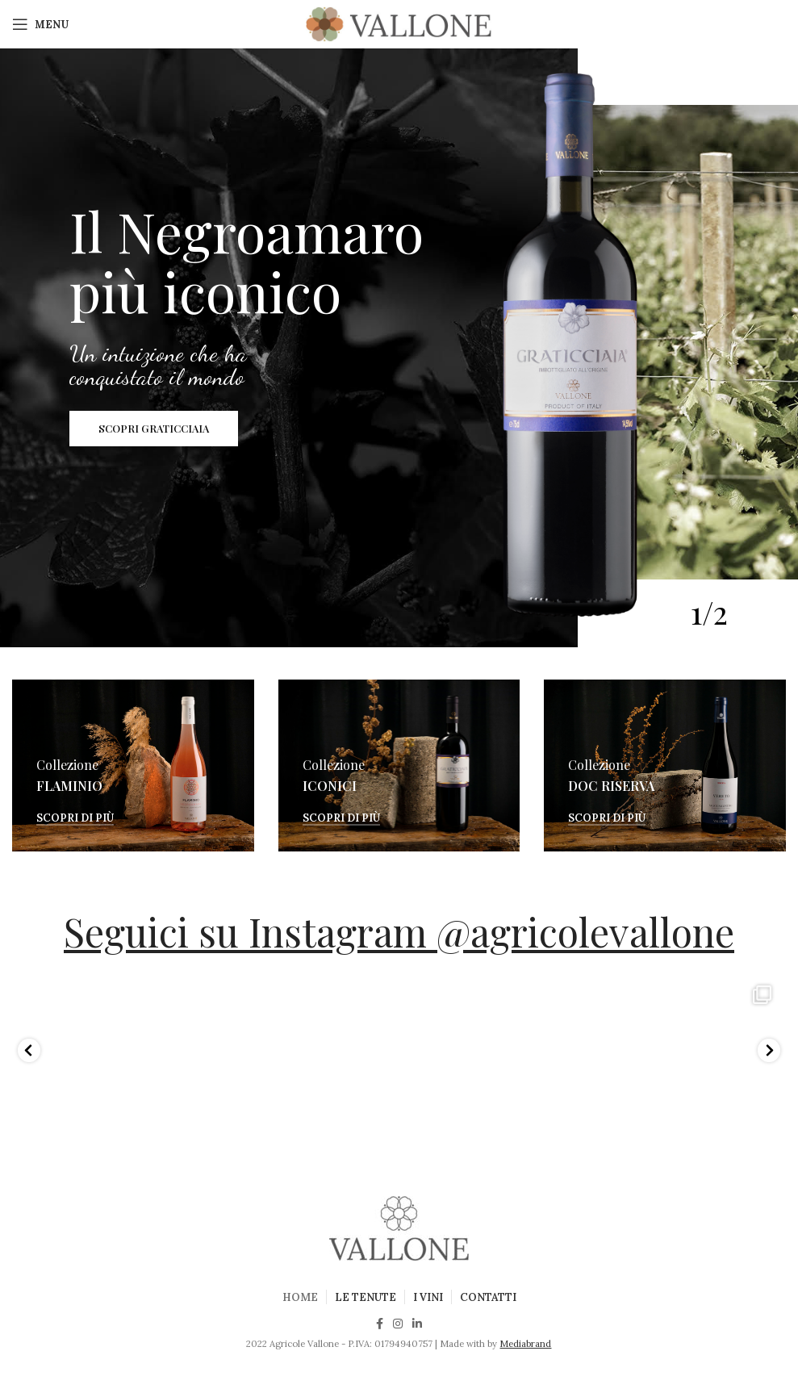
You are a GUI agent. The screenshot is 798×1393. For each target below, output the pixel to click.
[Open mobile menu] (40, 24)
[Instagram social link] (397, 1323)
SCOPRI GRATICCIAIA (153, 430)
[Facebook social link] (379, 1323)
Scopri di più (75, 818)
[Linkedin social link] (417, 1323)
